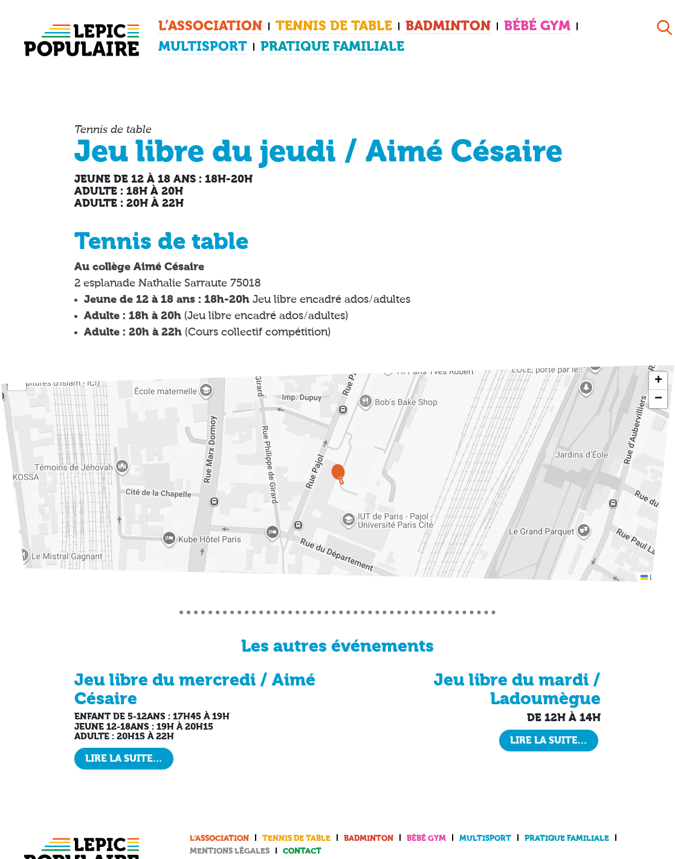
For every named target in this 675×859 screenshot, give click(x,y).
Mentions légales (230, 846)
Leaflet (656, 572)
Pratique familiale (217, 44)
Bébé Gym (475, 25)
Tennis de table (303, 25)
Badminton (399, 25)
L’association (200, 25)
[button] (338, 468)
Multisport (551, 25)
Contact (302, 846)
